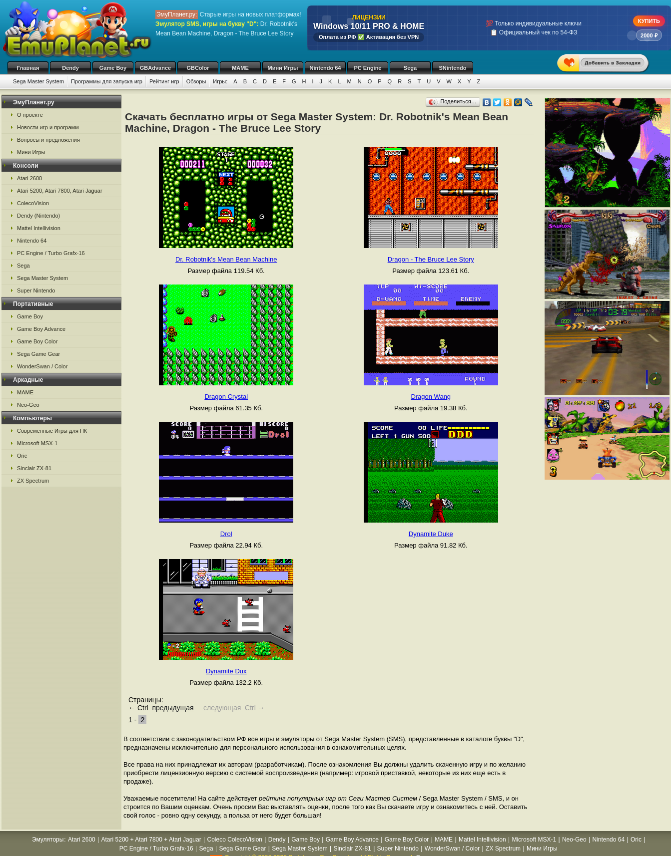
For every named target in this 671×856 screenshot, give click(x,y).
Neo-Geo (28, 405)
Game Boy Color (37, 341)
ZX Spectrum (33, 481)
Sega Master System (38, 81)
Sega (410, 68)
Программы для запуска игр (106, 81)
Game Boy (112, 68)
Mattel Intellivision (38, 228)
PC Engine (367, 68)
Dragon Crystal (226, 396)
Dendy (70, 68)
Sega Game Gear (38, 354)
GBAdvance (155, 68)
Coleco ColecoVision (234, 839)
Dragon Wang (431, 396)
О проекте (30, 115)
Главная (28, 68)
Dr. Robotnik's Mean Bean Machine (226, 259)
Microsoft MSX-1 (37, 443)
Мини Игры (283, 68)
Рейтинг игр (164, 81)
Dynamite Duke (431, 534)
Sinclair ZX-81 (34, 468)
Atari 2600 (29, 178)
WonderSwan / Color (42, 366)
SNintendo (453, 68)
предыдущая (172, 708)
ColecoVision (33, 203)
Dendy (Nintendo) (38, 216)
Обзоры (196, 81)
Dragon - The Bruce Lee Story (431, 259)
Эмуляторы (47, 839)
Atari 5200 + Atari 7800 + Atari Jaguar (151, 839)
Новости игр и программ (48, 127)
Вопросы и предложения (48, 140)
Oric (22, 456)
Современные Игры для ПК (52, 431)
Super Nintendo (36, 290)
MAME (240, 68)
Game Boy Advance (41, 329)
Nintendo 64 (325, 68)
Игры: (220, 81)
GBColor (197, 68)
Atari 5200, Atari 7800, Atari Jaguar (59, 191)
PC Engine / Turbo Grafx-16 (51, 253)
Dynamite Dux (226, 671)
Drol (226, 534)
